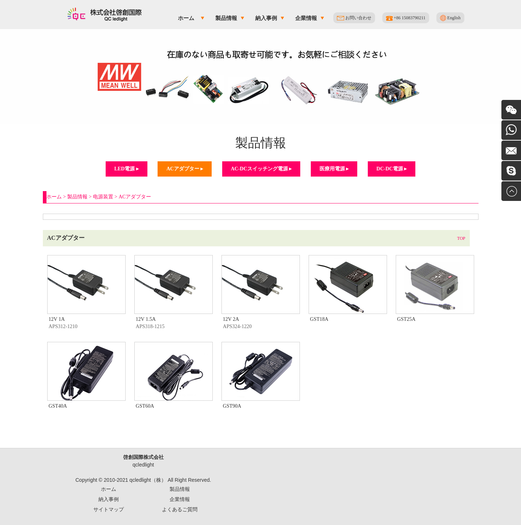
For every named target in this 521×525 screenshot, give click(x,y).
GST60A (145, 406)
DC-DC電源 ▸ (391, 168)
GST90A (232, 406)
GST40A (58, 406)
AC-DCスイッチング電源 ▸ (261, 168)
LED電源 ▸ (126, 168)
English (450, 18)
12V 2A (231, 319)
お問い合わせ (354, 17)
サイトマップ (108, 509)
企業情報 (306, 18)
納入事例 (266, 18)
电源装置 (103, 196)
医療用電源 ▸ (334, 168)
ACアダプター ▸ (184, 168)
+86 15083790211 (406, 18)
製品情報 (226, 18)
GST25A (406, 319)
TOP (461, 238)
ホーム (186, 18)
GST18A (319, 319)
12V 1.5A (146, 319)
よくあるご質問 (180, 509)
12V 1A (57, 319)
